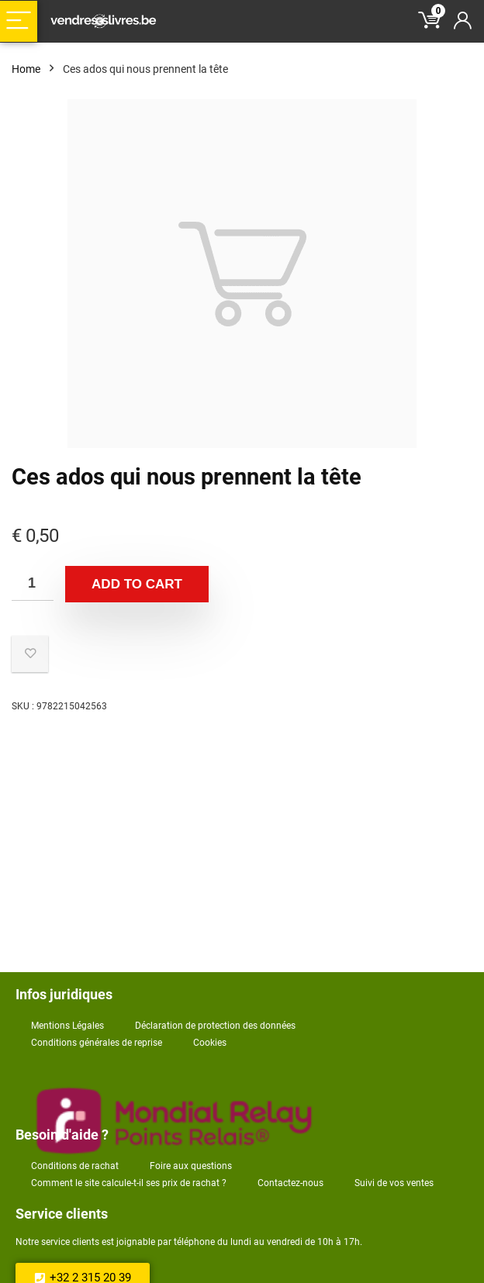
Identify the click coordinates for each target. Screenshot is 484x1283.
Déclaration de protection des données (215, 1025)
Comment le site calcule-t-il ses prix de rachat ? (128, 1183)
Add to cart (137, 584)
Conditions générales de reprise (96, 1042)
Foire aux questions (191, 1166)
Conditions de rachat (75, 1166)
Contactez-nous (290, 1183)
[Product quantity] (33, 583)
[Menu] (18, 21)
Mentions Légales (67, 1025)
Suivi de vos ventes (394, 1183)
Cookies (209, 1042)
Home (26, 69)
